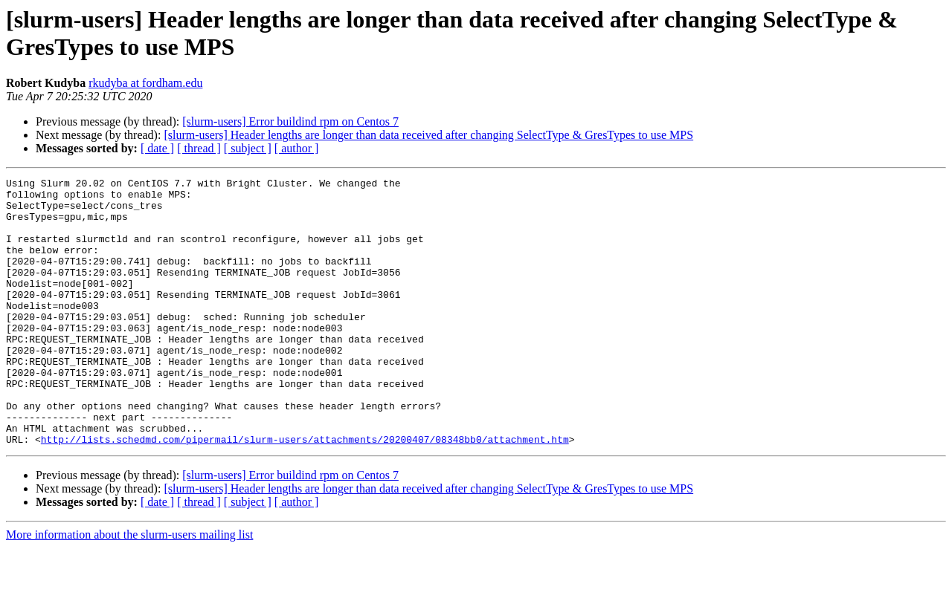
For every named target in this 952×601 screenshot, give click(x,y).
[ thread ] (199, 148)
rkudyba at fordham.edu (145, 83)
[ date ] (157, 148)
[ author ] (296, 148)
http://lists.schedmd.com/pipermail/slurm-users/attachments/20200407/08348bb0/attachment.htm (305, 492)
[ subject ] (247, 148)
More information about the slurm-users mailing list (129, 588)
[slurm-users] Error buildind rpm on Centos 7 (290, 121)
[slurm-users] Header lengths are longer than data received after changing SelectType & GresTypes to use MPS (428, 135)
